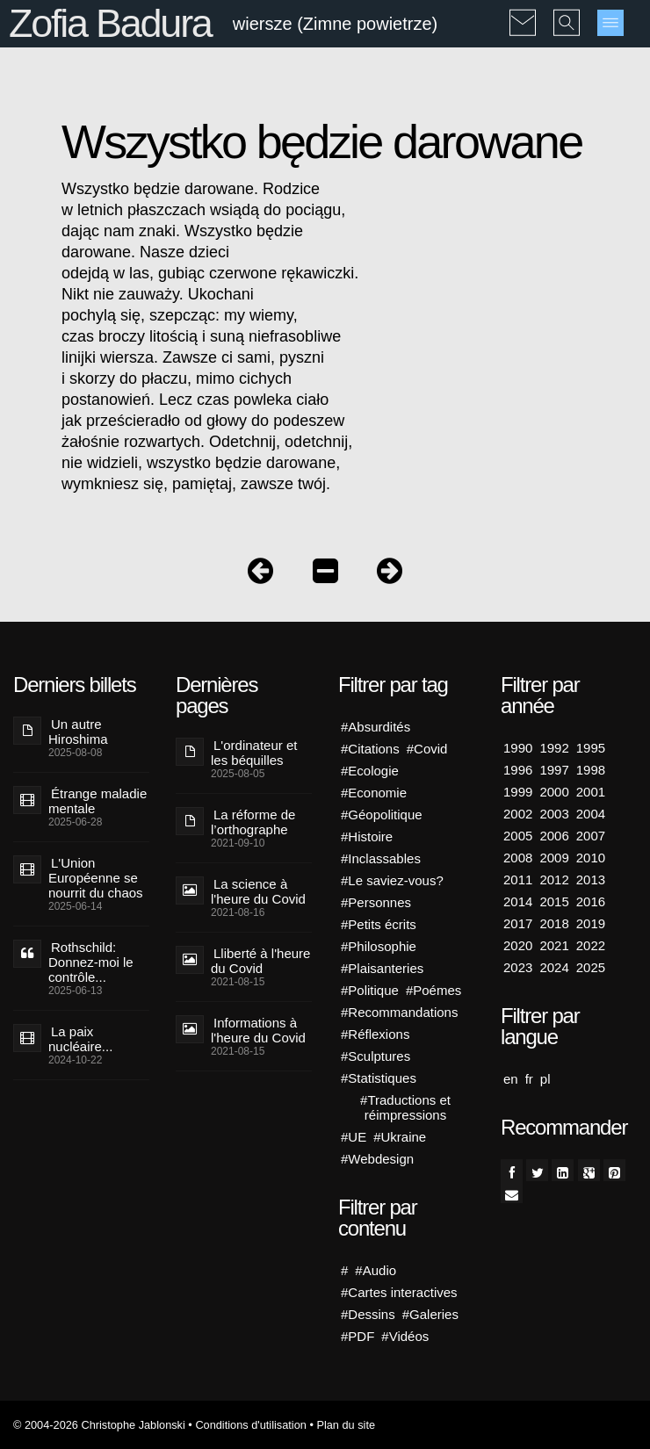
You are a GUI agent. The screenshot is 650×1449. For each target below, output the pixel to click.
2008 (517, 857)
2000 (553, 791)
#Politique (370, 990)
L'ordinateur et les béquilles (254, 753)
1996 (517, 769)
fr (529, 1078)
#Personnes (376, 902)
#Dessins (368, 1314)
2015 (553, 901)
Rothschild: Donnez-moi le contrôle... (91, 962)
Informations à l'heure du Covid (258, 1030)
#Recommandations (399, 1012)
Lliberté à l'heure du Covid (260, 961)
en (510, 1078)
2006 (553, 835)
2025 (590, 967)
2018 (553, 923)
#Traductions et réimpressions (405, 1107)
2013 (590, 879)
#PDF (357, 1336)
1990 (517, 747)
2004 (590, 813)
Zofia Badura (110, 23)
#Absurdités (375, 726)
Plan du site (345, 1424)
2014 (517, 901)
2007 (590, 835)
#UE (353, 1136)
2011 (517, 879)
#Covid (427, 748)
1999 (517, 791)
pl (545, 1078)
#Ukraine (399, 1136)
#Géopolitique (381, 814)
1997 (553, 769)
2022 (590, 945)
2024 (553, 967)
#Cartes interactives (399, 1292)
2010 (590, 857)
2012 (553, 879)
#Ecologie (370, 770)
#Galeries (430, 1314)
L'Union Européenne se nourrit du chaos (95, 877)
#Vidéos (405, 1336)
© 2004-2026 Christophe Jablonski (99, 1424)
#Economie (374, 792)
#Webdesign (377, 1158)
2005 (517, 835)
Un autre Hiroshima (78, 731)
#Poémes (433, 990)
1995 (590, 747)
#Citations (370, 748)
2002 (517, 813)
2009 (553, 857)
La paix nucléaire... (80, 1039)
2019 (590, 923)
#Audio (375, 1270)
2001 (590, 791)
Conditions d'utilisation (250, 1424)
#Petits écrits (378, 924)
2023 (517, 967)
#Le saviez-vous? (392, 880)
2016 (590, 901)
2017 (517, 923)
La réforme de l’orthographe (253, 822)
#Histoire (367, 836)
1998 (590, 769)
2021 (553, 945)
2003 (553, 813)
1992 (553, 747)
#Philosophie (378, 946)
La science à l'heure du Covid (258, 891)
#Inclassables (381, 858)
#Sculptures (375, 1056)
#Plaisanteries (382, 968)
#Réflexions (375, 1034)
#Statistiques (378, 1078)
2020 (517, 945)
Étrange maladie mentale (97, 801)
